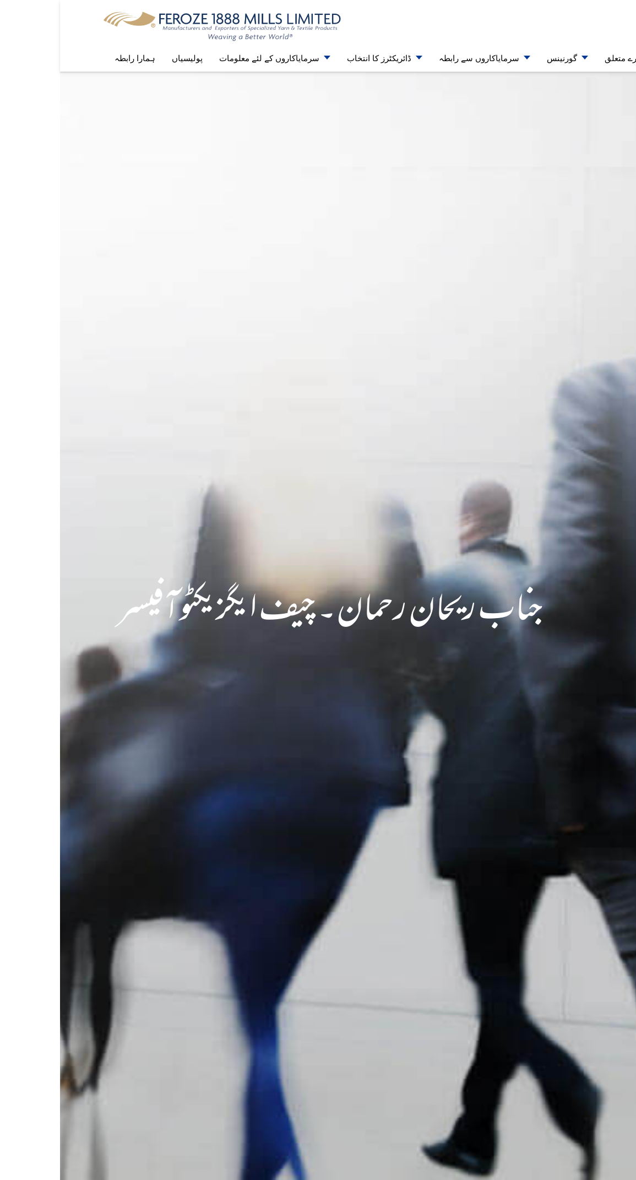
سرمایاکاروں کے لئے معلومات (209, 58)
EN (595, 11)
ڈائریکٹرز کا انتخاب (319, 58)
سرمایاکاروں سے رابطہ (419, 58)
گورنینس (502, 58)
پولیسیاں (127, 58)
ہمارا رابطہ (75, 58)
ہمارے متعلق (567, 58)
